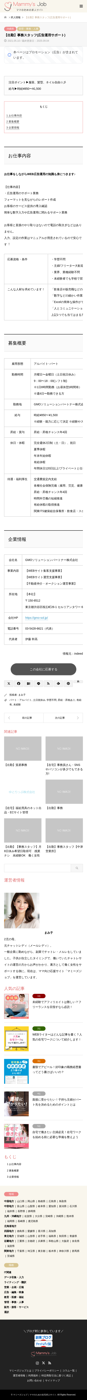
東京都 (41, 1251)
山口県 (20, 1201)
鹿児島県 (33, 1221)
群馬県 (75, 1251)
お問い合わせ (34, 1380)
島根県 (41, 1201)
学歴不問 (51, 700)
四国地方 (9, 1231)
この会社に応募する (43, 669)
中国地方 (9, 1201)
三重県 (20, 1241)
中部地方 (9, 1206)
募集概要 (12, 121)
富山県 (20, 1206)
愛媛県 (31, 1231)
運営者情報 (19, 1375)
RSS (49, 1362)
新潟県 (62, 1206)
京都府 (31, 1241)
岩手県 (41, 1236)
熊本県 (70, 1216)
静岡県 (31, 1211)
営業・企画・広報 (14, 1287)
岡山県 (31, 1201)
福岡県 (11, 1221)
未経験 (17, 704)
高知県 (52, 1231)
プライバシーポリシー (46, 1370)
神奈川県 (64, 1251)
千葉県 (20, 1251)
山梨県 (31, 1206)
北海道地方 (10, 1226)
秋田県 (62, 1236)
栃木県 (52, 1251)
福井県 (11, 1211)
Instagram (37, 1362)
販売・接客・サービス (16, 1307)
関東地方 (9, 1251)
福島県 (52, 1236)
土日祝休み (39, 700)
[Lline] (38, 683)
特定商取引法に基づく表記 (56, 1375)
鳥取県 (62, 1201)
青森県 (73, 1236)
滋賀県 (11, 1246)
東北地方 (9, 1236)
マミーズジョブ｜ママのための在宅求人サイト (34, 1395)
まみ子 (22, 694)
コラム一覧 (68, 1370)
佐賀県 (28, 1216)
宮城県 (20, 1236)
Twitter (43, 1362)
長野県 (21, 1211)
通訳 (6, 1312)
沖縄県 (10, 28)
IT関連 (7, 1272)
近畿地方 (9, 1241)
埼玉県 (31, 1251)
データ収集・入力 (14, 1277)
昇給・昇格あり (66, 700)
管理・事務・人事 (28, 28)
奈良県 (75, 1241)
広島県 (52, 1201)
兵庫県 (41, 1241)
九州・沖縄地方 (12, 1216)
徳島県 (20, 1231)
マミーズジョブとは (20, 1370)
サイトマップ (52, 1380)
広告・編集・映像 (14, 1292)
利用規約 (33, 1375)
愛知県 (52, 1206)
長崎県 (21, 1221)
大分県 (38, 1216)
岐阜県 (41, 1206)
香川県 (41, 1231)
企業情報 (12, 127)
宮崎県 (49, 1216)
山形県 (31, 1236)
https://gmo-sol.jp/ (36, 617)
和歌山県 (53, 1241)
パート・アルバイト (20, 700)
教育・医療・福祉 (14, 1297)
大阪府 (65, 1241)
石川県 (73, 1206)
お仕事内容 (14, 115)
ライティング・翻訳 (15, 1282)
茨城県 (11, 1256)
